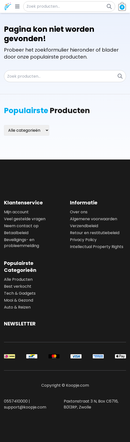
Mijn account (16, 212)
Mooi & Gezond (18, 300)
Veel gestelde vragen (24, 219)
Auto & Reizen (17, 307)
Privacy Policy (83, 240)
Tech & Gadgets (20, 293)
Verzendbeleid (84, 226)
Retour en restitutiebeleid (94, 233)
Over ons (78, 212)
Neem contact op (21, 226)
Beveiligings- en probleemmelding (21, 243)
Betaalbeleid (16, 233)
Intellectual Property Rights (96, 247)
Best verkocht (17, 286)
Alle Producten (18, 279)
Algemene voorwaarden (93, 219)
